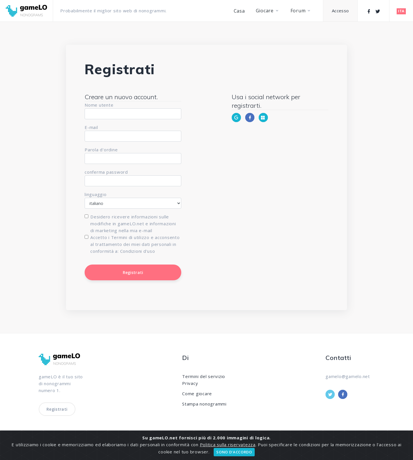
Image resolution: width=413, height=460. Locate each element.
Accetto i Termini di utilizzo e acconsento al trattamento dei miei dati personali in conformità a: (135, 244)
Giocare (265, 10)
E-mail (91, 127)
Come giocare (197, 393)
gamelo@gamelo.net (348, 376)
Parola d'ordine (101, 149)
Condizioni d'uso (137, 251)
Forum (298, 10)
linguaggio (96, 194)
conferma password (106, 172)
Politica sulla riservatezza (228, 444)
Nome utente (99, 105)
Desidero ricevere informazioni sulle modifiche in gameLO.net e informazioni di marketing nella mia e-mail (133, 223)
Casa (239, 11)
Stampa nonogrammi (204, 404)
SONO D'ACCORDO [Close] (234, 452)
